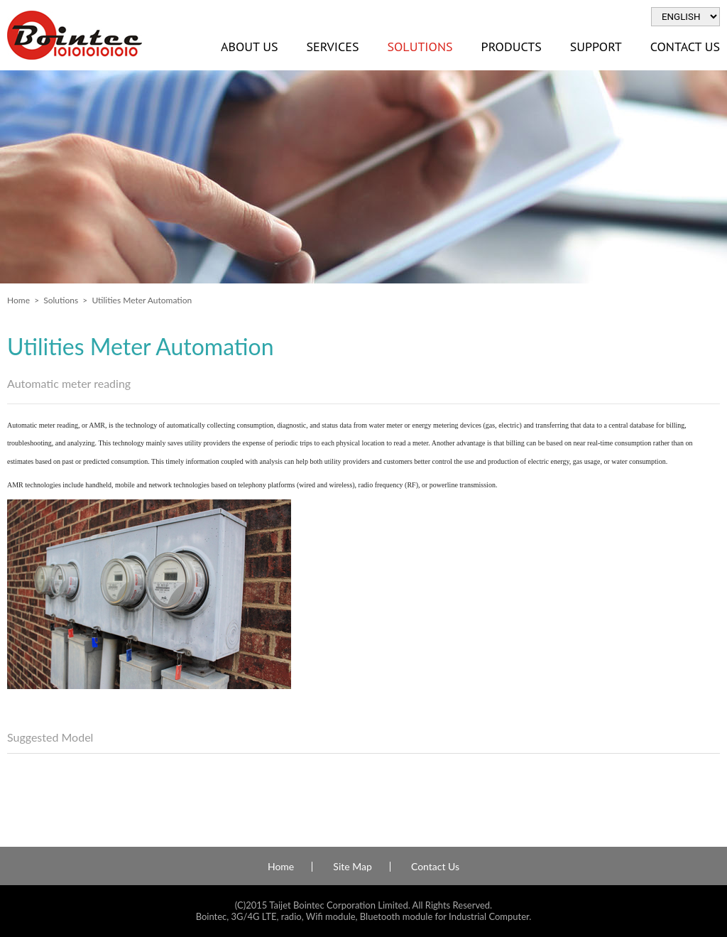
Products (511, 46)
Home (18, 300)
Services (332, 46)
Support (596, 46)
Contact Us (435, 867)
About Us (249, 46)
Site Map (352, 867)
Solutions (419, 46)
